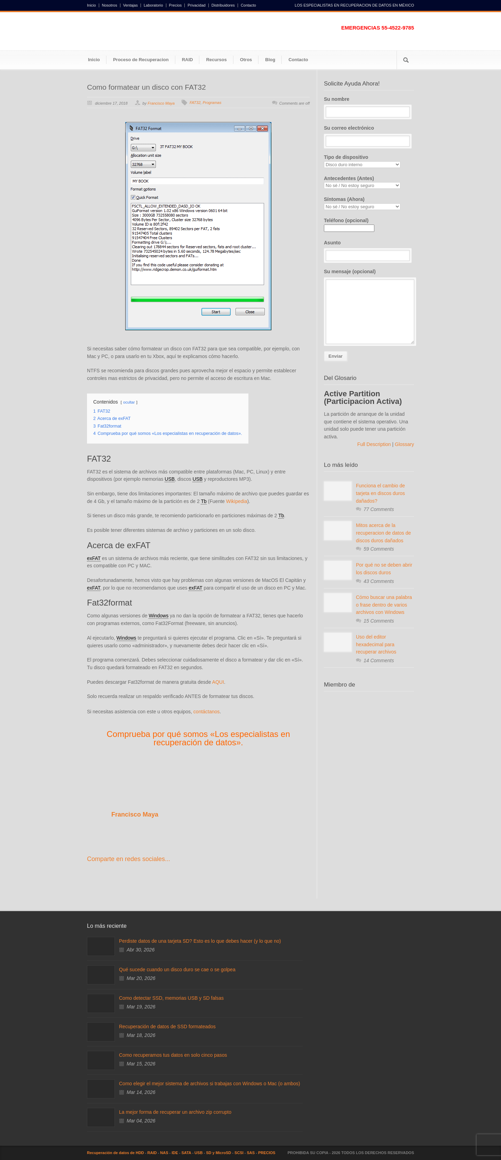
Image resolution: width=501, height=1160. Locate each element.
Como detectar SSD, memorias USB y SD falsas (171, 998)
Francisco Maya (161, 103)
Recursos (216, 59)
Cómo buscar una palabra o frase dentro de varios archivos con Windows (384, 604)
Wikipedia (236, 501)
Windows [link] (158, 615)
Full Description (374, 444)
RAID (187, 59)
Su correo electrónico (369, 136)
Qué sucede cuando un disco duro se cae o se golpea (177, 969)
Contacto (248, 5)
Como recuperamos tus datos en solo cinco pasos (173, 1055)
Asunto (369, 250)
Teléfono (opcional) (349, 224)
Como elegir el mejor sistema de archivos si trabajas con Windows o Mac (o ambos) (209, 1083)
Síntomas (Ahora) (369, 203)
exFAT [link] (94, 558)
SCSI (239, 1153)
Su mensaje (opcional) (369, 306)
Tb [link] (203, 501)
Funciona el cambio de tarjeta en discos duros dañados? (380, 493)
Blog (270, 59)
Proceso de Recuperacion (141, 59)
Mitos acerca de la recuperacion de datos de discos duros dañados (383, 532)
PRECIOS (267, 1153)
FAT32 (195, 102)
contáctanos (206, 711)
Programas (211, 102)
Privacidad (196, 5)
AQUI (218, 682)
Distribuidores (223, 5)
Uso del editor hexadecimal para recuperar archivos (376, 644)
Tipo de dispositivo (369, 161)
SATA (186, 1153)
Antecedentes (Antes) (369, 182)
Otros (246, 59)
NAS (164, 1153)
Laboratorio (153, 5)
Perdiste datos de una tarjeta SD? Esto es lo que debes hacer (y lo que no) (200, 941)
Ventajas (130, 5)
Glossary (403, 444)
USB (198, 1153)
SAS (251, 1153)
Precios (175, 5)
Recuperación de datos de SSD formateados (167, 1026)
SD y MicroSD (218, 1153)
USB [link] (170, 479)
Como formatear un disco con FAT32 (146, 87)
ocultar (129, 402)
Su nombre (369, 107)
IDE (175, 1153)
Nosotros (109, 5)
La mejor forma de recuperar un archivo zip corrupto (175, 1112)
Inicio (91, 5)
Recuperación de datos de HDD (115, 1153)
